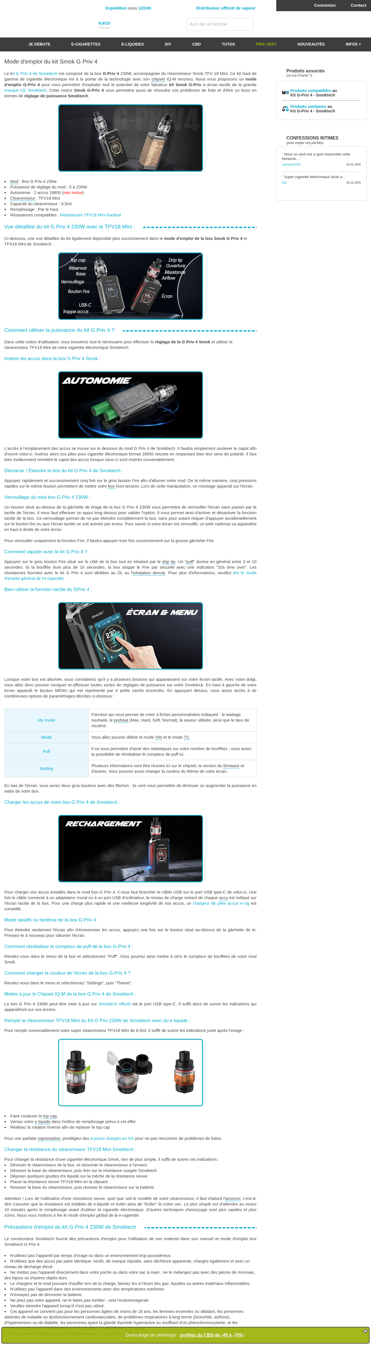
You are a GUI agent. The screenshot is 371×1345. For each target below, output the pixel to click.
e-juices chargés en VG (112, 1138)
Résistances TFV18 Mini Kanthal (90, 214)
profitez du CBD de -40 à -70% (211, 1335)
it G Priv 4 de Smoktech (35, 73)
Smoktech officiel (115, 1003)
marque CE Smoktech (25, 90)
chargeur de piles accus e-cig (221, 903)
